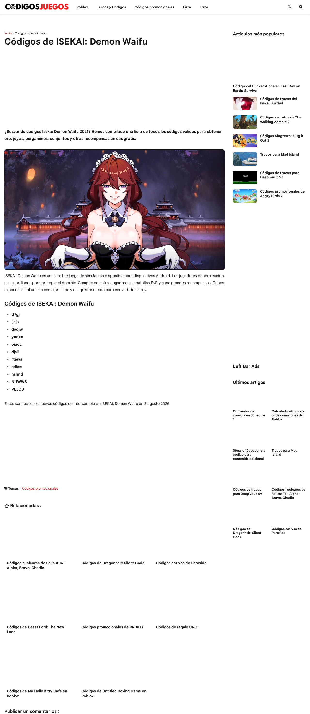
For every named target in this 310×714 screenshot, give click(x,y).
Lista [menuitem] (187, 7)
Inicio (8, 33)
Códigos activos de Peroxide (181, 563)
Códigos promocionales (31, 33)
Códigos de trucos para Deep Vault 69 (279, 175)
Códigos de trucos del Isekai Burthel (278, 101)
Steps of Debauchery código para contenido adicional (249, 455)
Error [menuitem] (204, 7)
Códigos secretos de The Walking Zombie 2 (280, 119)
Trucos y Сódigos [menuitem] (111, 7)
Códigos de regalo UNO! (177, 627)
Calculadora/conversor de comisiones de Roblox (288, 415)
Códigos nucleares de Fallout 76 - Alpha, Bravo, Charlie (36, 565)
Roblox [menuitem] (82, 7)
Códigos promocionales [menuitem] (154, 7)
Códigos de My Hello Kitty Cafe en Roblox (37, 693)
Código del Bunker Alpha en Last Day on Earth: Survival (266, 88)
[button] (289, 7)
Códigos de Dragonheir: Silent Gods (112, 563)
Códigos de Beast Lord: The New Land (35, 629)
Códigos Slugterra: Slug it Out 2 (281, 138)
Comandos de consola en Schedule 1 (249, 415)
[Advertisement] (114, 88)
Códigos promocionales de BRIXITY (112, 627)
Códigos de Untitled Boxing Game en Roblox (113, 693)
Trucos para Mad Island (279, 154)
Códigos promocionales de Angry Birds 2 (282, 193)
